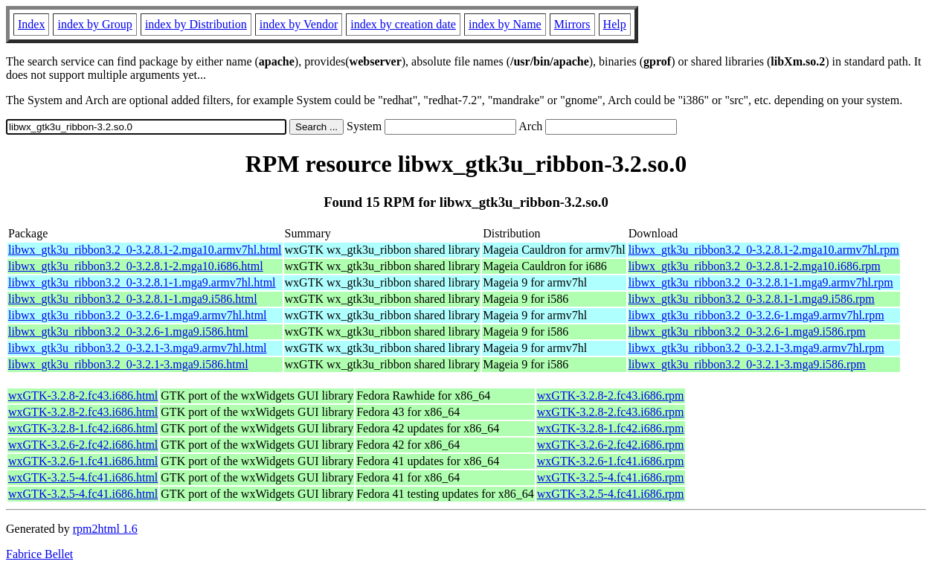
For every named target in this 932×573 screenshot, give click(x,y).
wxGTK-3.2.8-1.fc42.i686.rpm (610, 428)
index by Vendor (299, 24)
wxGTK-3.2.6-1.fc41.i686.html (83, 461)
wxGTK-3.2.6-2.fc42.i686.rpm (610, 444)
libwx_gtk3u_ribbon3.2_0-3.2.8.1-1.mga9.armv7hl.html (142, 282)
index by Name (505, 24)
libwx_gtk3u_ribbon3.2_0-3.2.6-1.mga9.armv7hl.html (137, 315)
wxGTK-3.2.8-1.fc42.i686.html (83, 428)
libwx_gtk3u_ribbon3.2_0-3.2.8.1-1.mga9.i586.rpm (752, 298)
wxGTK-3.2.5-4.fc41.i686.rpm (610, 477)
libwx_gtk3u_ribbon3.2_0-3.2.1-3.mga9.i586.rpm (747, 364)
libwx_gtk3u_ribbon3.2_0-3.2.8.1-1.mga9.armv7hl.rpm (761, 282)
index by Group (94, 24)
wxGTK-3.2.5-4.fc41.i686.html (83, 477)
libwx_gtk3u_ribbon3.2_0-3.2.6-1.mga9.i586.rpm (747, 331)
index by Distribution (196, 24)
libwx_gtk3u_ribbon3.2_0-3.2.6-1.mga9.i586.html (128, 331)
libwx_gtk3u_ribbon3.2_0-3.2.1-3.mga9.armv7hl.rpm (756, 348)
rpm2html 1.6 (105, 528)
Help (614, 24)
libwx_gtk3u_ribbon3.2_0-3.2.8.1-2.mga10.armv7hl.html (145, 249)
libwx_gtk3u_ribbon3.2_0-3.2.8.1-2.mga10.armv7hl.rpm (764, 249)
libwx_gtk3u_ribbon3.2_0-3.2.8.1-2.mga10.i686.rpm (755, 266)
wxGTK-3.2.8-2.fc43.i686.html (83, 395)
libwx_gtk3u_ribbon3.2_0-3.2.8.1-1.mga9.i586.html (132, 298)
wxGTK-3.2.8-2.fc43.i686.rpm (610, 395)
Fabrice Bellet (39, 554)
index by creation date (403, 24)
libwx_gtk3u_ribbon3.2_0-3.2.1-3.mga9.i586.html (128, 364)
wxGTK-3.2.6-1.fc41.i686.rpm (610, 461)
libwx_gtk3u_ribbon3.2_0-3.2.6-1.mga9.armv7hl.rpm (756, 315)
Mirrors (572, 24)
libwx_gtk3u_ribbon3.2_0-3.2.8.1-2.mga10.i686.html (135, 266)
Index (31, 24)
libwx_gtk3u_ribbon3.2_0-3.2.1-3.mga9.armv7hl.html (137, 348)
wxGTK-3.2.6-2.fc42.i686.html (83, 444)
